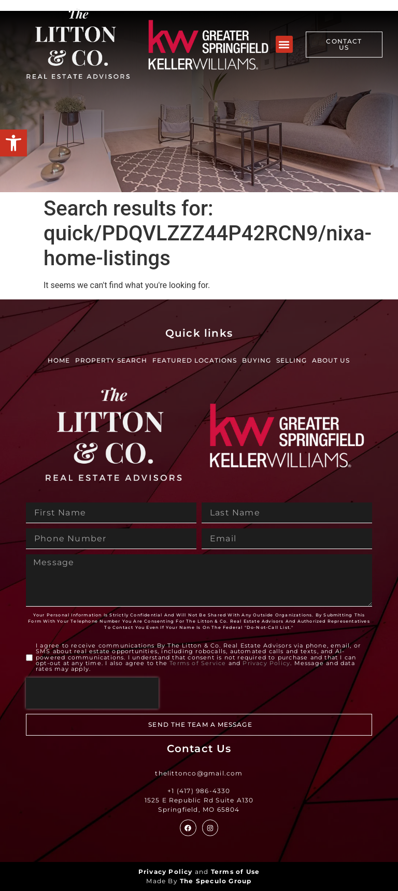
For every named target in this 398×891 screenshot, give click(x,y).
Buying (256, 360)
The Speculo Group (215, 881)
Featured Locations (194, 360)
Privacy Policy (266, 663)
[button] (13, 143)
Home (59, 360)
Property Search (111, 360)
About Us (331, 360)
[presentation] (92, 693)
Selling (291, 360)
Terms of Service (197, 663)
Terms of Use (235, 871)
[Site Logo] (78, 44)
